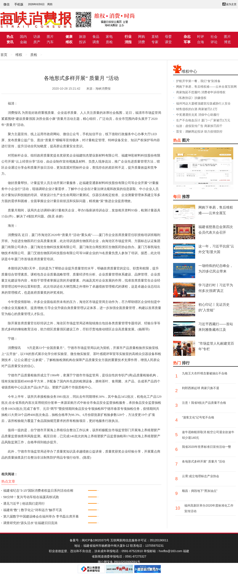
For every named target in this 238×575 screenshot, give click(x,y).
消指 (128, 42)
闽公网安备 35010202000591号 (119, 562)
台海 (200, 42)
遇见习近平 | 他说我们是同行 (24, 503)
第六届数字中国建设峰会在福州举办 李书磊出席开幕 (41, 516)
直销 (154, 36)
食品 (95, 36)
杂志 (187, 36)
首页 (3, 55)
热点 (9, 36)
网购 (141, 36)
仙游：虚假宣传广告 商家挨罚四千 (199, 126)
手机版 (18, 4)
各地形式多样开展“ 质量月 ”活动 (203, 461)
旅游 (82, 36)
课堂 (168, 42)
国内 (23, 36)
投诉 (82, 42)
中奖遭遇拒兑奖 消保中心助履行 (197, 114)
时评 (200, 36)
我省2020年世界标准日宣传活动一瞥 (206, 446)
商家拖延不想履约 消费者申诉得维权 (200, 92)
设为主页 (231, 4)
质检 (109, 42)
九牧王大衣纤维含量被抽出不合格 (204, 373)
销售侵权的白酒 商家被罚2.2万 (196, 109)
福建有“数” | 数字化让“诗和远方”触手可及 (32, 510)
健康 (69, 36)
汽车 (50, 42)
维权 (69, 42)
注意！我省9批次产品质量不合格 (204, 402)
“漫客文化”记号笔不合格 (198, 417)
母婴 (168, 36)
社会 (214, 36)
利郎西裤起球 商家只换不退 (200, 388)
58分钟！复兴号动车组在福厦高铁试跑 (31, 497)
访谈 (36, 36)
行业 (128, 36)
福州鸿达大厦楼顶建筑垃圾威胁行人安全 (203, 103)
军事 (187, 42)
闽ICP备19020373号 (95, 540)
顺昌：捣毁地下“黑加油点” (199, 491)
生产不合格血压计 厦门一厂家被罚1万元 (203, 120)
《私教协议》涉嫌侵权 (191, 98)
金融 (23, 42)
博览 (227, 42)
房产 (36, 42)
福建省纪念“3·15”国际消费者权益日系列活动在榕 (38, 490)
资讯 (9, 42)
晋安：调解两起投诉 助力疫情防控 (199, 131)
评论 (214, 42)
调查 (95, 42)
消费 (141, 42)
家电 (109, 36)
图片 (50, 36)
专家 (154, 42)
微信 (6, 4)
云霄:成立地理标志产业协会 (200, 476)
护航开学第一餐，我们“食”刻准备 (198, 81)
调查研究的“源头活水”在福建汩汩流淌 (30, 523)
